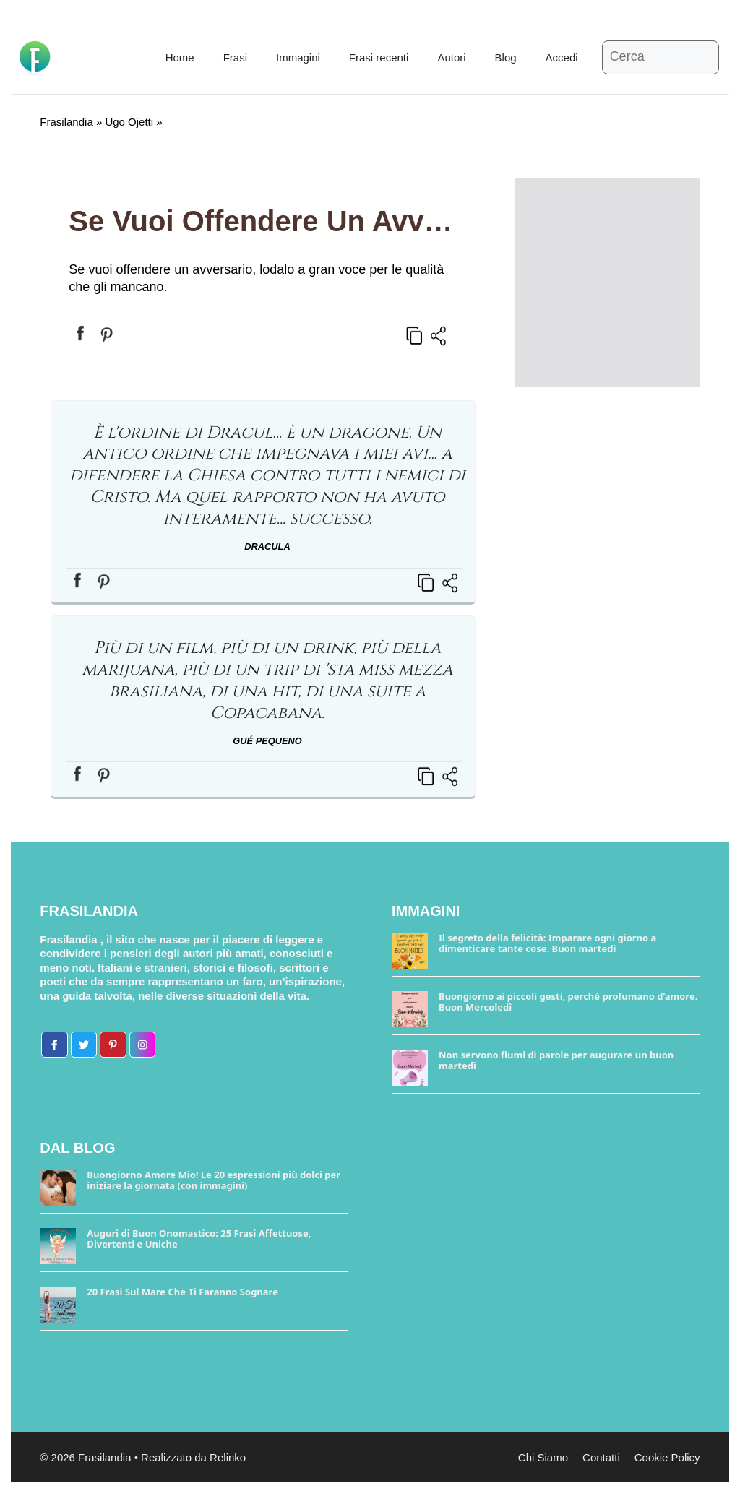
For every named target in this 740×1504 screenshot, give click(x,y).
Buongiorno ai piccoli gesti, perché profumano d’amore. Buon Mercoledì (568, 1002)
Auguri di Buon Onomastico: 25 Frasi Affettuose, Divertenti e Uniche (199, 1239)
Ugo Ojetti (129, 122)
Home (179, 57)
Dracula (267, 546)
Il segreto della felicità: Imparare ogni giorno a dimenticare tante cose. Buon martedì (547, 943)
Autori (451, 57)
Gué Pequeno (267, 740)
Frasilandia (66, 122)
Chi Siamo (543, 1457)
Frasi (235, 57)
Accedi (562, 57)
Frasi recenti (379, 57)
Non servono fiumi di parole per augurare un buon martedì (556, 1060)
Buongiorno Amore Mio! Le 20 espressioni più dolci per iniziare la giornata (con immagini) (213, 1180)
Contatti (601, 1457)
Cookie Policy (667, 1457)
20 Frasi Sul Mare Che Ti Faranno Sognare (182, 1291)
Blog (506, 57)
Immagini (298, 57)
